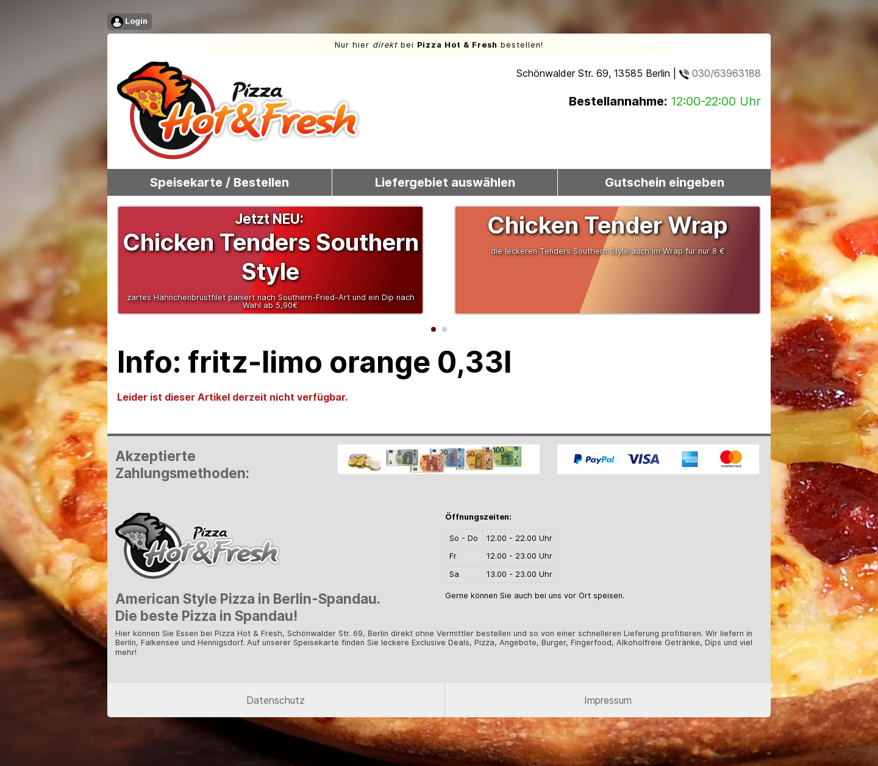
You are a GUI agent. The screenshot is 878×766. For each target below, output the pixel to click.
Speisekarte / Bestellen (219, 182)
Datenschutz (275, 700)
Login (129, 22)
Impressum (608, 700)
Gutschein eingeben (664, 182)
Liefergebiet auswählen (445, 182)
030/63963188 (720, 73)
